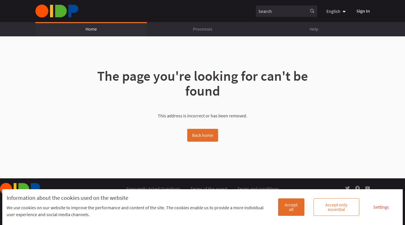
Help (314, 29)
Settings (381, 207)
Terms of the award (208, 189)
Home (91, 29)
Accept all (291, 207)
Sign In (363, 11)
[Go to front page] (56, 11)
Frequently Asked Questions (153, 189)
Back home (202, 135)
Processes (202, 29)
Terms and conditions (258, 189)
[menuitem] (336, 10)
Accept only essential (336, 207)
